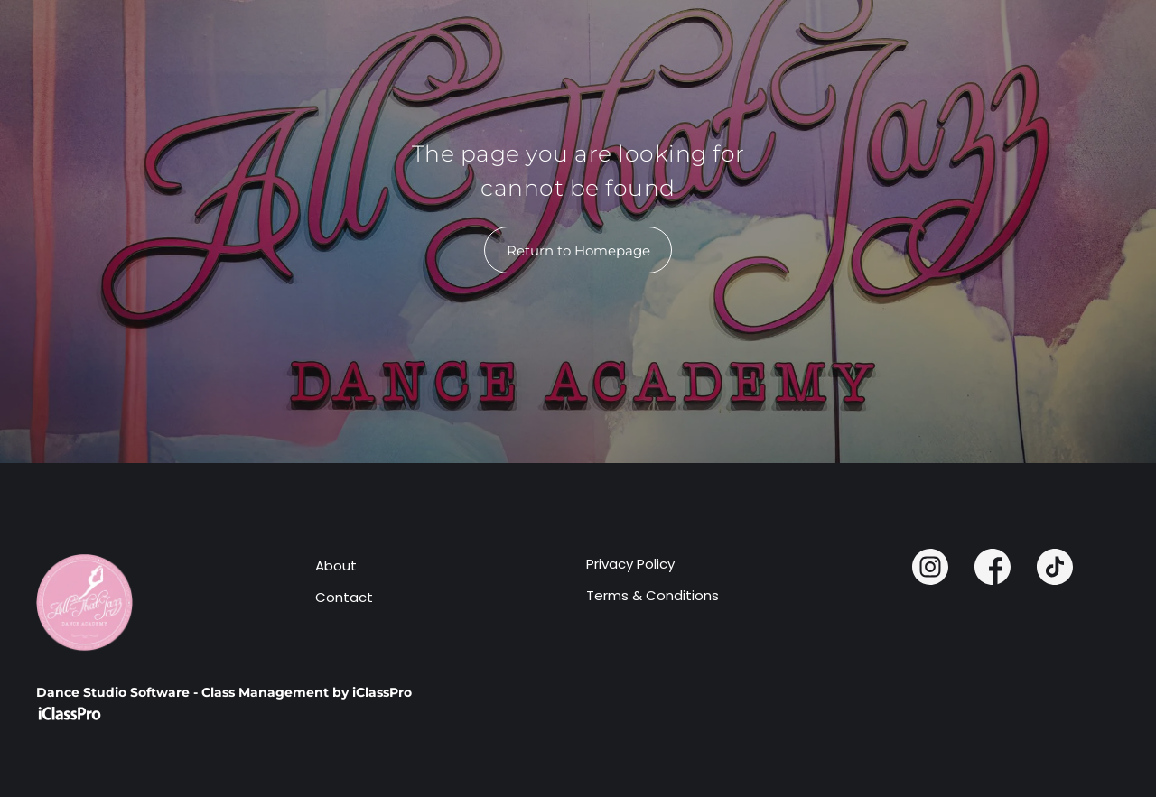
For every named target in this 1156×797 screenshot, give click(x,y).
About (336, 565)
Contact (344, 597)
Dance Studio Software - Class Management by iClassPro (224, 692)
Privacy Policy (630, 563)
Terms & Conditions (652, 595)
